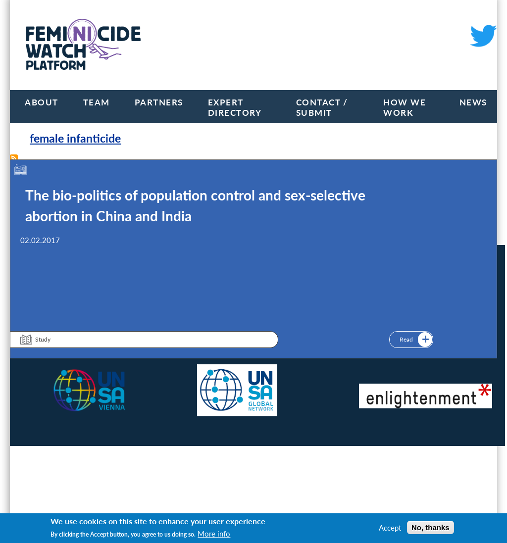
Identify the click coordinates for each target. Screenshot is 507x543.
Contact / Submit (322, 107)
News (473, 102)
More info (214, 533)
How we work (404, 107)
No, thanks (430, 527)
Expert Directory (235, 107)
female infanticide (75, 138)
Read (406, 339)
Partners (159, 102)
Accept (390, 527)
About (41, 102)
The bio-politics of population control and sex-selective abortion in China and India (195, 205)
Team (96, 102)
